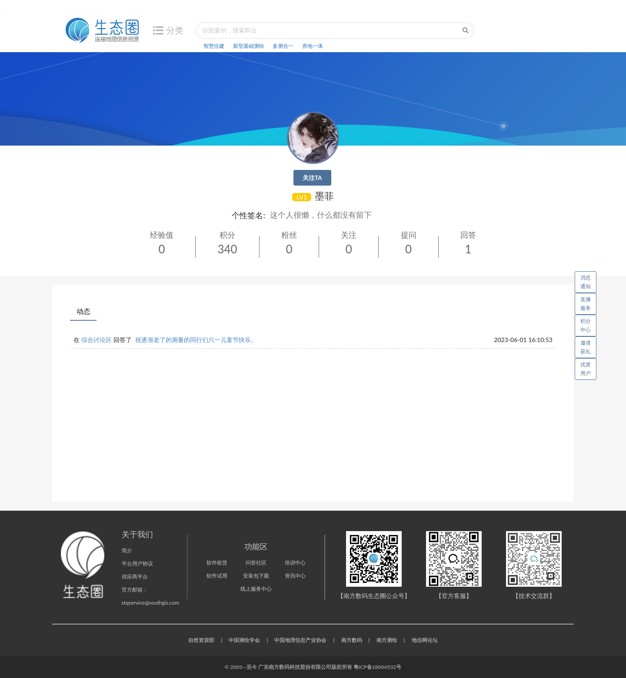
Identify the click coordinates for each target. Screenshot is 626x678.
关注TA (312, 177)
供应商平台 (135, 576)
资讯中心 (295, 575)
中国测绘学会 (244, 640)
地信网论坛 (425, 640)
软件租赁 (216, 562)
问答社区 (256, 562)
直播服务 (585, 303)
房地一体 (312, 46)
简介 (127, 550)
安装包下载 (256, 575)
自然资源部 (201, 640)
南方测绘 (386, 640)
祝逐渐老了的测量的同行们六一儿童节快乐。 (196, 339)
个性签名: (248, 215)
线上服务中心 (256, 588)
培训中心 (295, 562)
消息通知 (588, 280)
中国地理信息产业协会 (300, 640)
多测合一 (283, 46)
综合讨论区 (96, 339)
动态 (83, 311)
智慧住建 (213, 46)
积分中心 (585, 325)
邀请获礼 (585, 347)
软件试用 (216, 575)
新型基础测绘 (248, 46)
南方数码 (351, 640)
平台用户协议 (137, 563)
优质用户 (585, 368)
